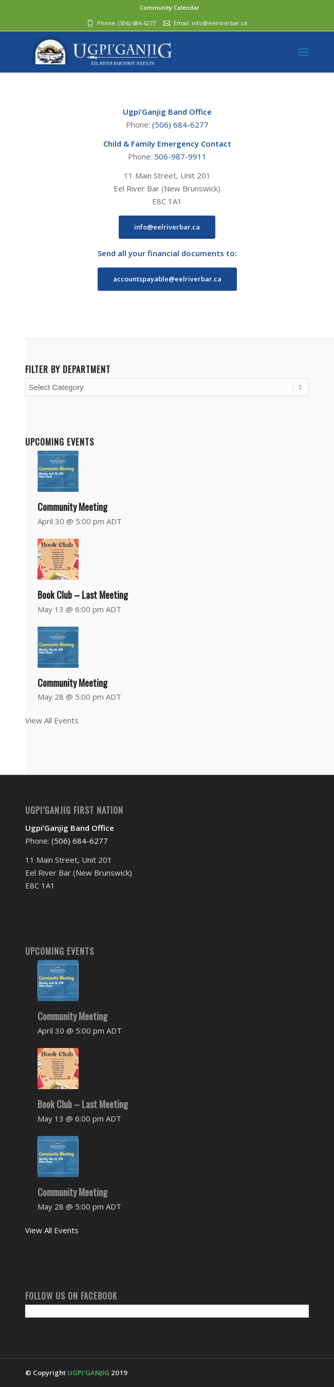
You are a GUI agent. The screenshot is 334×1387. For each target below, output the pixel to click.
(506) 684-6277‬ (137, 23)
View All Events (52, 720)
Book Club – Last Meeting (83, 594)
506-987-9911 (180, 156)
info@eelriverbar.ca (219, 23)
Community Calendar (169, 7)
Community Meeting (72, 506)
